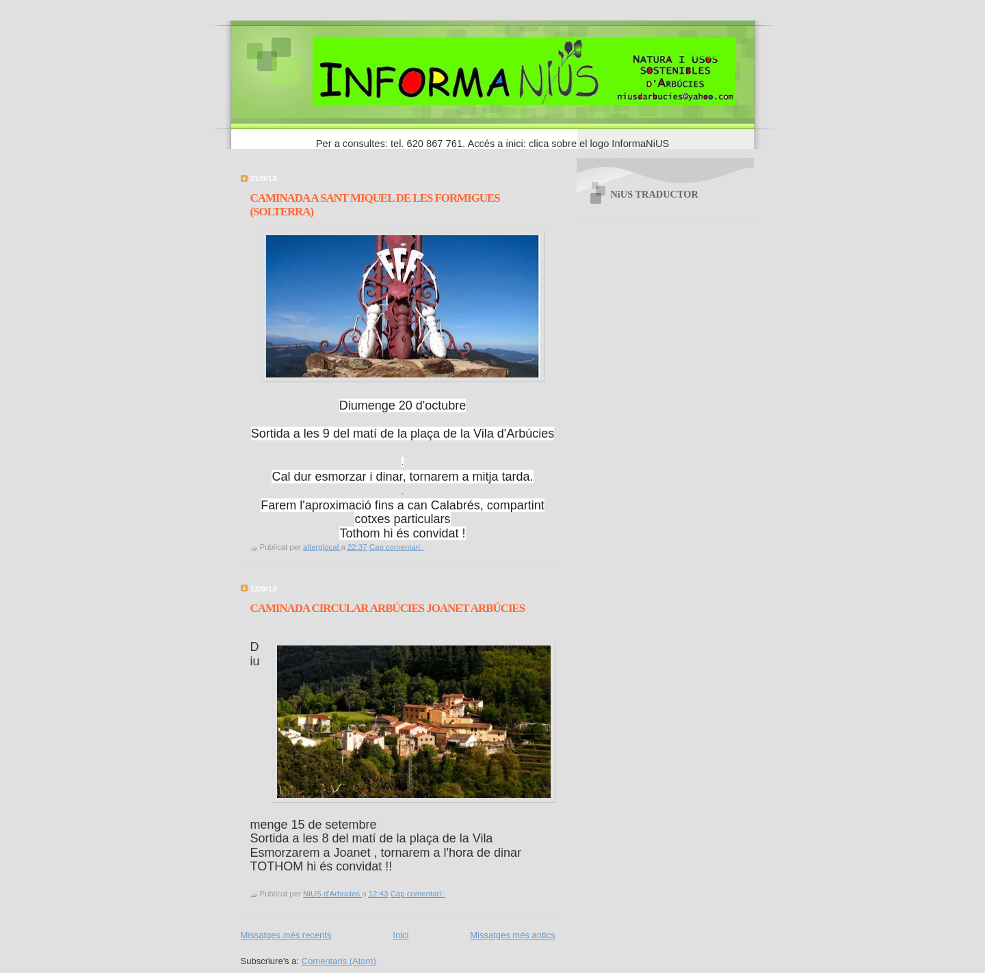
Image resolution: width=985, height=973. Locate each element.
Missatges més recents (286, 935)
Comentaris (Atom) (339, 961)
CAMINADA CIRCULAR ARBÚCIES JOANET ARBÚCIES (387, 608)
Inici (400, 935)
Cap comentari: (397, 547)
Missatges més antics (512, 935)
